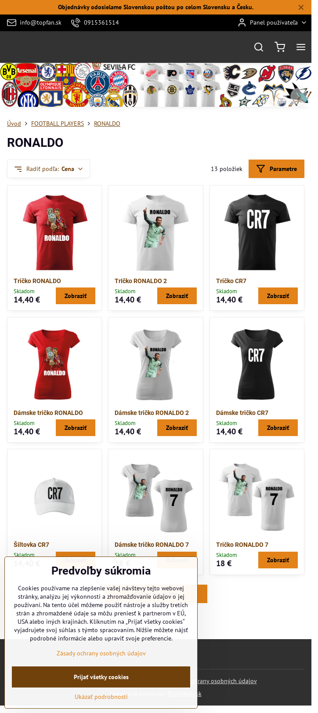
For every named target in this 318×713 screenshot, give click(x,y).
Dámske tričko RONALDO (48, 412)
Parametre (276, 169)
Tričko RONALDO (37, 280)
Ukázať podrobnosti (101, 701)
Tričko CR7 (231, 280)
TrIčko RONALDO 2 (141, 280)
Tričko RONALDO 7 (242, 544)
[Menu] (300, 47)
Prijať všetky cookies (101, 681)
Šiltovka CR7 (31, 544)
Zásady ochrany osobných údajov (212, 681)
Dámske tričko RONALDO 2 (152, 412)
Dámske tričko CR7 (242, 412)
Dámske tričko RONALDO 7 (152, 544)
